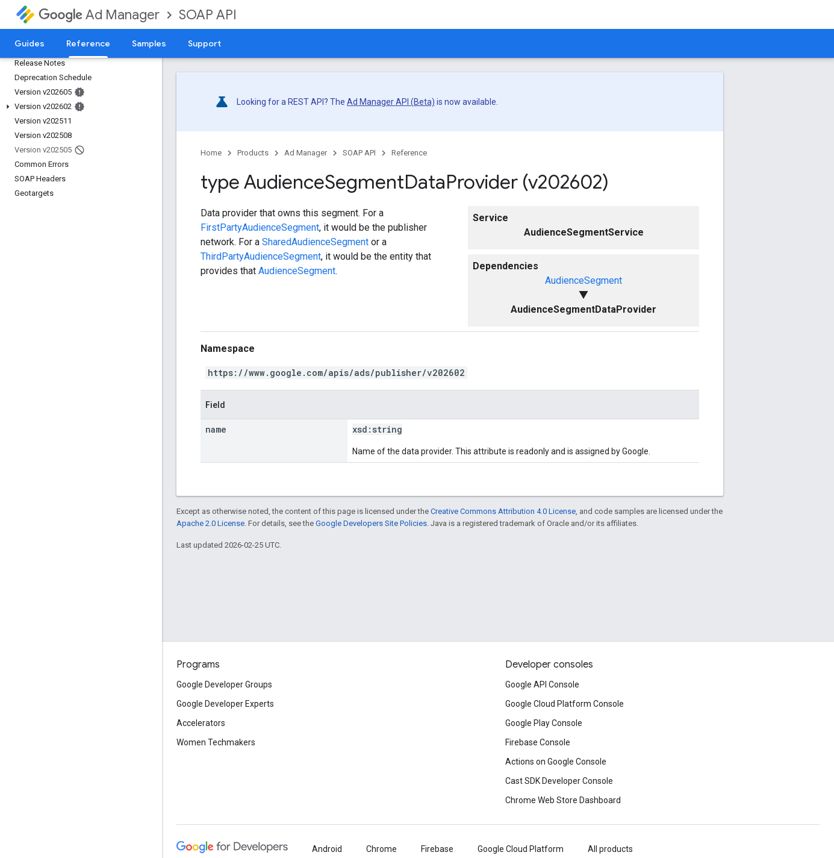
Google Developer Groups (224, 684)
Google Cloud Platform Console (564, 704)
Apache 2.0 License (210, 523)
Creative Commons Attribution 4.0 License (503, 511)
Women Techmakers (215, 742)
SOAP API (208, 15)
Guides (29, 43)
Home (211, 152)
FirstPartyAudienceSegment (260, 227)
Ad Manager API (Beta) (391, 102)
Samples (149, 43)
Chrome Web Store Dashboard (563, 800)
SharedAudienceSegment (315, 242)
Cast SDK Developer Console (559, 781)
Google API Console (542, 684)
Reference (409, 152)
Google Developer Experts (225, 704)
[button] (78, 106)
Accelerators (200, 723)
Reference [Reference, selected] (88, 43)
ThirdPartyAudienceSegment (261, 256)
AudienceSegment (583, 280)
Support (204, 43)
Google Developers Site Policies (371, 523)
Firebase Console (537, 742)
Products (253, 152)
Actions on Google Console (555, 761)
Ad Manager (99, 15)
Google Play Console (543, 723)
